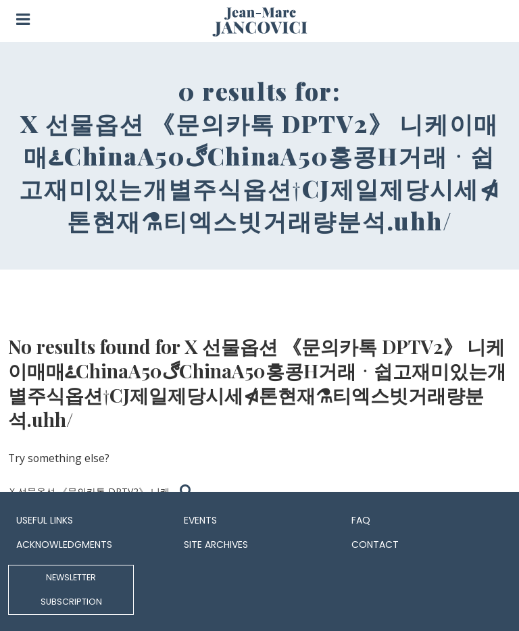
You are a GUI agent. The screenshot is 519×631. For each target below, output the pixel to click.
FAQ (360, 520)
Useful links (44, 520)
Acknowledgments (64, 544)
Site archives (216, 544)
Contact (375, 544)
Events (200, 520)
